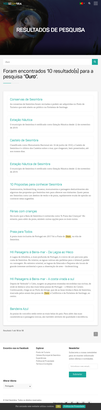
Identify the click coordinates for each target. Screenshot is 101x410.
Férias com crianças (23, 211)
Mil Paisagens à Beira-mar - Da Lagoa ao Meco (41, 252)
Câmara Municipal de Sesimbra (48, 355)
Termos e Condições (44, 364)
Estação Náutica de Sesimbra (30, 164)
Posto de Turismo (43, 353)
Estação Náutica (21, 120)
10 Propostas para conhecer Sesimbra (36, 184)
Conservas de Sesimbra (26, 99)
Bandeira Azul (19, 309)
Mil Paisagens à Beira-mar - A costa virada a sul (42, 279)
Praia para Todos (21, 232)
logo (14, 5)
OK (58, 406)
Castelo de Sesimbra (24, 140)
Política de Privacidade (45, 361)
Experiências (41, 358)
